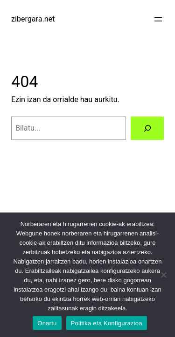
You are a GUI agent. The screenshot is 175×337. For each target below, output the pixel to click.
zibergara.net (33, 19)
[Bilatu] (147, 128)
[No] (163, 274)
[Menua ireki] (158, 19)
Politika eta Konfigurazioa (106, 323)
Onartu (46, 323)
